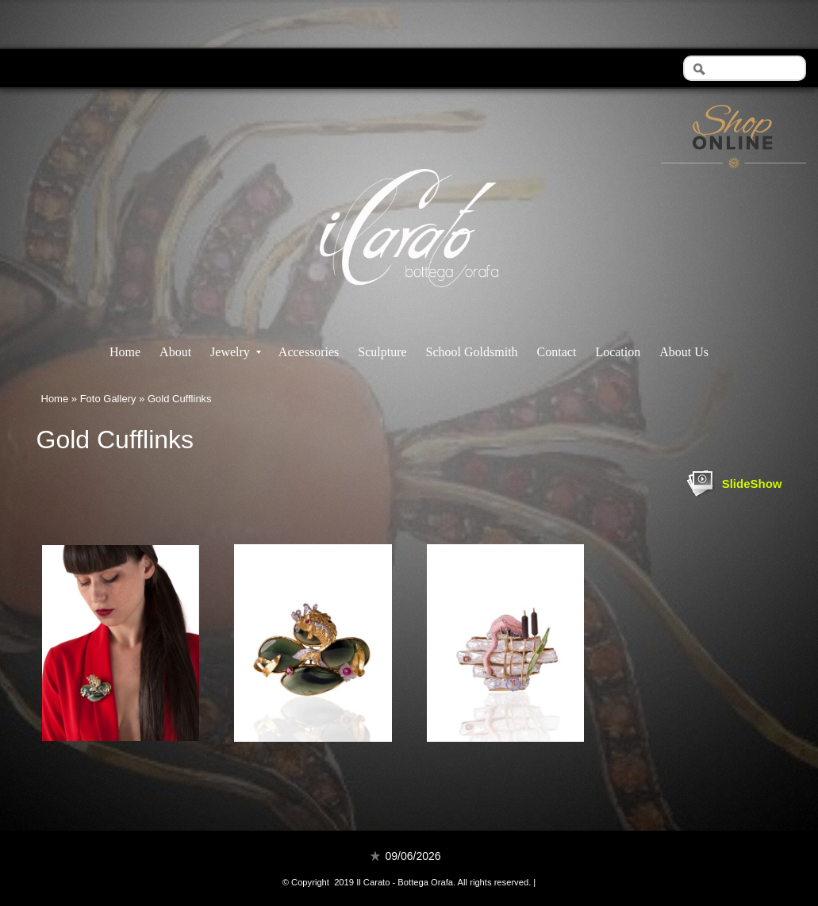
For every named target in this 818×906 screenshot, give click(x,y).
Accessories (308, 352)
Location (617, 352)
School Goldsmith (472, 352)
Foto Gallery (108, 399)
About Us (684, 352)
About (175, 352)
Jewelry (235, 352)
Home (124, 352)
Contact (557, 352)
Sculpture (382, 352)
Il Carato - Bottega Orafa (409, 301)
